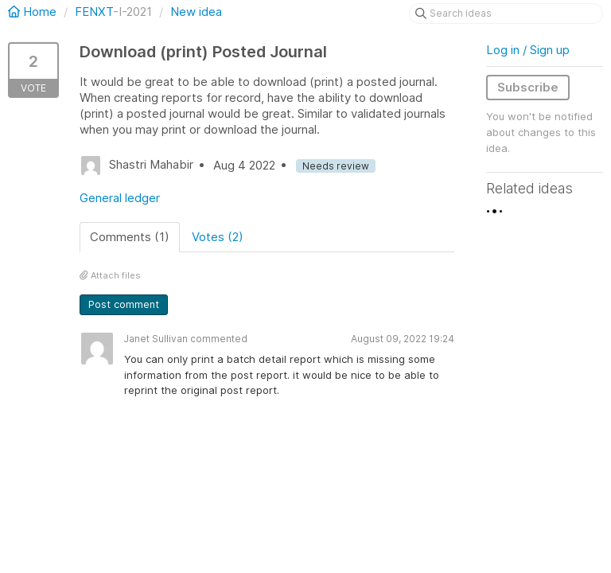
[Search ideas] (506, 13)
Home (34, 11)
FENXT (94, 11)
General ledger (120, 197)
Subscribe (527, 87)
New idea (196, 11)
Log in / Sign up (528, 49)
